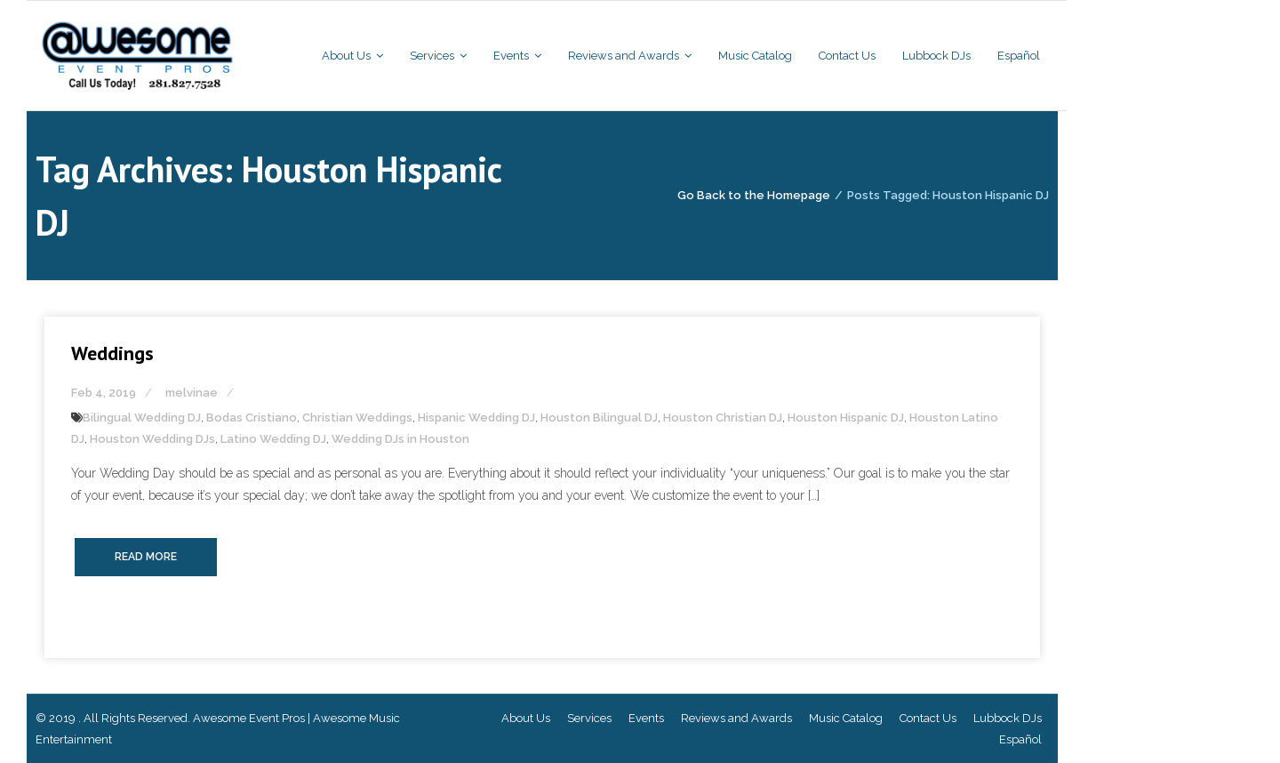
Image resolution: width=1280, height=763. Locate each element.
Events (646, 718)
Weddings (112, 353)
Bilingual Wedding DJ (142, 417)
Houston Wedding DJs (152, 439)
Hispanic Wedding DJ (476, 417)
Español (1020, 739)
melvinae (191, 392)
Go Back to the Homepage (753, 195)
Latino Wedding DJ (273, 439)
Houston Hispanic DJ (846, 417)
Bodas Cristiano (251, 417)
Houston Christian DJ (722, 417)
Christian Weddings (357, 417)
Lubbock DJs (1007, 718)
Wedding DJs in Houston (400, 439)
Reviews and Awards (736, 718)
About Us (525, 718)
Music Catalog (846, 718)
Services (589, 718)
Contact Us (928, 718)
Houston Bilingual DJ (599, 417)
